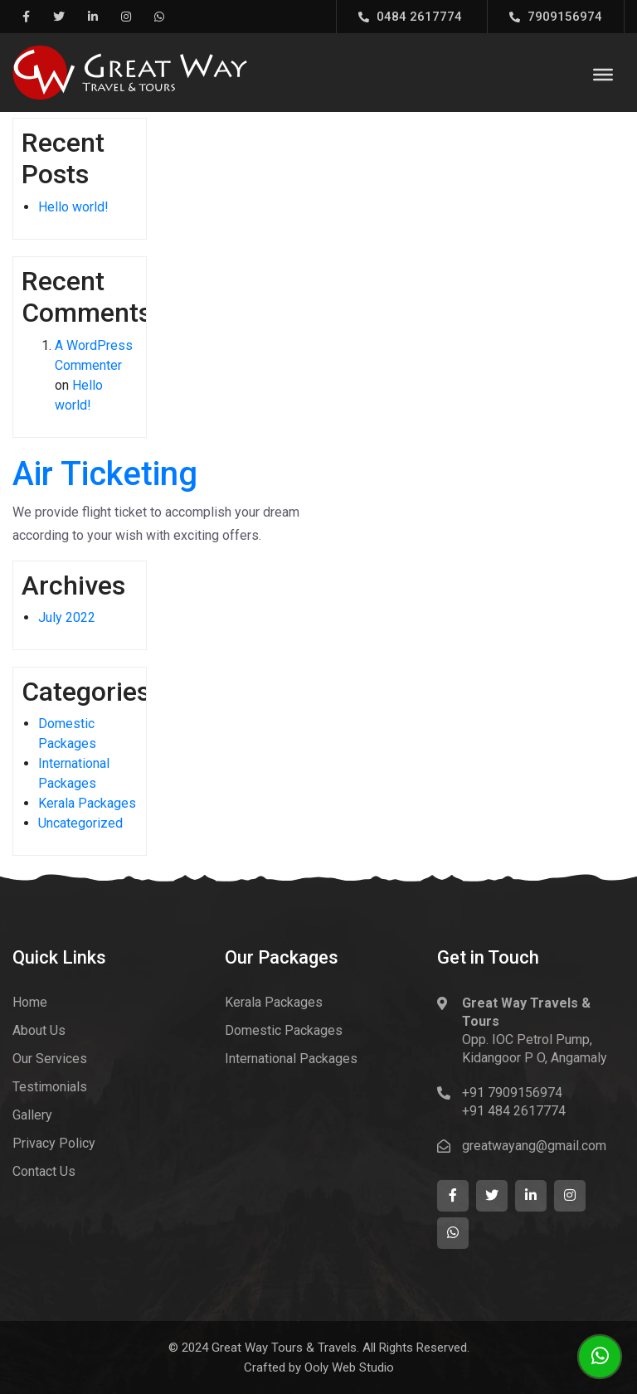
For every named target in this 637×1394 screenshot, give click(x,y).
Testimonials (49, 1087)
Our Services (49, 1058)
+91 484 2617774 (514, 1111)
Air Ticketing (104, 473)
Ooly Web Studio (349, 1367)
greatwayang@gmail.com (534, 1146)
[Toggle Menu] (603, 74)
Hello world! (73, 207)
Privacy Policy (53, 1143)
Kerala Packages (87, 803)
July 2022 (66, 617)
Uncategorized (80, 823)
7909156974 (555, 16)
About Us (39, 1030)
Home (29, 1002)
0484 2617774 (410, 16)
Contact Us (43, 1171)
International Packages (291, 1058)
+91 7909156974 (512, 1092)
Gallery (32, 1115)
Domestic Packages (284, 1030)
